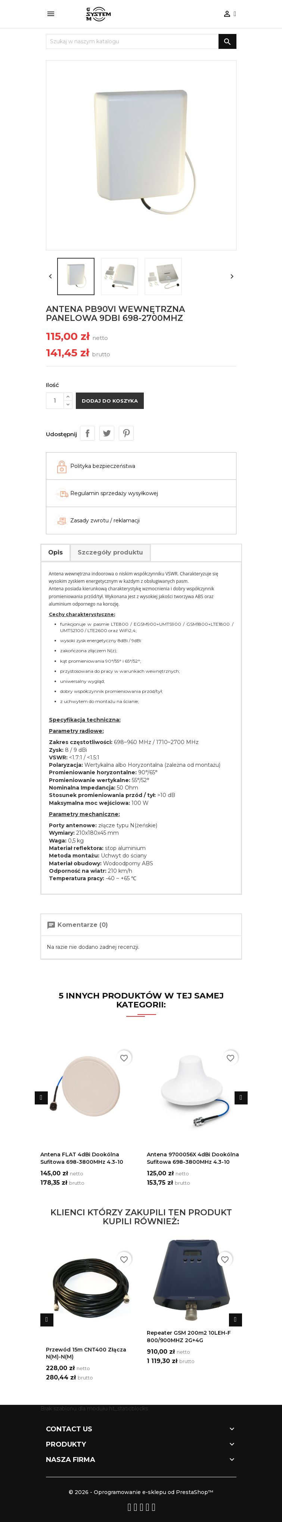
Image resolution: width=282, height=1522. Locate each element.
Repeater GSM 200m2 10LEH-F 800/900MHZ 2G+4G (189, 1336)
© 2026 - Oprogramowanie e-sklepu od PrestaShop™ (141, 1492)
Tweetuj (106, 433)
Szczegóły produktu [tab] (110, 552)
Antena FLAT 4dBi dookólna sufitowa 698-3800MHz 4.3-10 (81, 1158)
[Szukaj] (141, 41)
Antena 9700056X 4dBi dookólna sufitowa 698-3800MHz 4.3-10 (193, 1158)
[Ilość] (55, 401)
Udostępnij (87, 433)
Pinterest (126, 433)
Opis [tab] (55, 552)
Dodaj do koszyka (110, 401)
